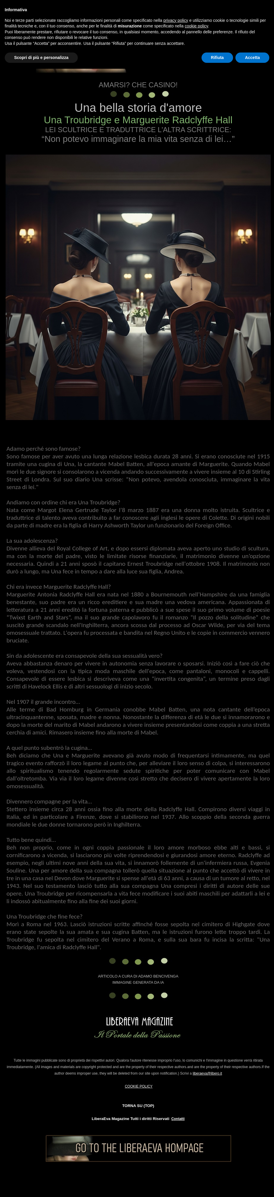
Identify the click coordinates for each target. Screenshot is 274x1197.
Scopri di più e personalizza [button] (41, 57)
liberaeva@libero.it (207, 1073)
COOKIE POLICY (139, 1086)
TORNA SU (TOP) (138, 1105)
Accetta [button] (252, 57)
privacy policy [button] (176, 20)
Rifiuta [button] (217, 57)
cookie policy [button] (196, 26)
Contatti (177, 1119)
